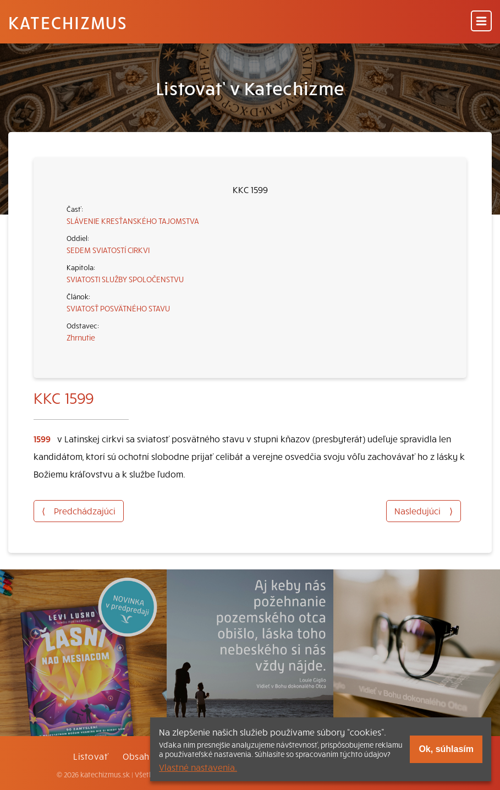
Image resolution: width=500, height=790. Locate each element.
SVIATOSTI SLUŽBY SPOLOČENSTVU (125, 279)
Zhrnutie (81, 337)
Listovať (90, 755)
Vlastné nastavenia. (198, 766)
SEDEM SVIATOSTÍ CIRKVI (108, 250)
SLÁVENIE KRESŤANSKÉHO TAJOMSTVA (133, 221)
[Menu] (481, 21)
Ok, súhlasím (446, 749)
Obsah (136, 755)
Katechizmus (67, 22)
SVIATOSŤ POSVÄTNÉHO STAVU (118, 308)
